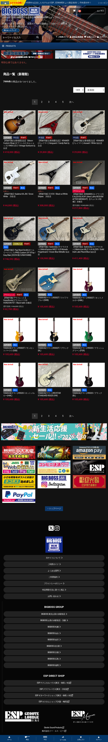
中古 (45, 738)
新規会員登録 (76, 37)
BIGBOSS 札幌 (53, 627)
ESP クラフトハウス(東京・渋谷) (54, 689)
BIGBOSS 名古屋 (53, 646)
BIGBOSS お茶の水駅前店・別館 (53, 620)
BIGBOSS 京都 (53, 652)
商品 (27, 738)
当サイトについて (53, 558)
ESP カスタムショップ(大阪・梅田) (54, 701)
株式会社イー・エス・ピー (54, 731)
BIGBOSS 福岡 (53, 665)
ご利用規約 (53, 577)
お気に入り (90, 37)
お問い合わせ (53, 596)
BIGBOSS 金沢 (53, 639)
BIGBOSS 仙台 (53, 633)
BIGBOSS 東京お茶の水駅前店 (53, 614)
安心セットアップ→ (11, 30)
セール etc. (63, 738)
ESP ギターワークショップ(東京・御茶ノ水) (54, 695)
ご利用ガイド (62, 37)
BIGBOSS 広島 (53, 659)
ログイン (102, 37)
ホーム (9, 738)
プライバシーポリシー (53, 583)
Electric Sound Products (54, 727)
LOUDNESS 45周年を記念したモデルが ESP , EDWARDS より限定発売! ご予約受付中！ (63, 3)
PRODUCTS (9, 46)
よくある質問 (53, 571)
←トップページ (54, 508)
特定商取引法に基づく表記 (53, 590)
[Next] (71, 102)
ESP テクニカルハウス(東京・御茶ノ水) (54, 683)
